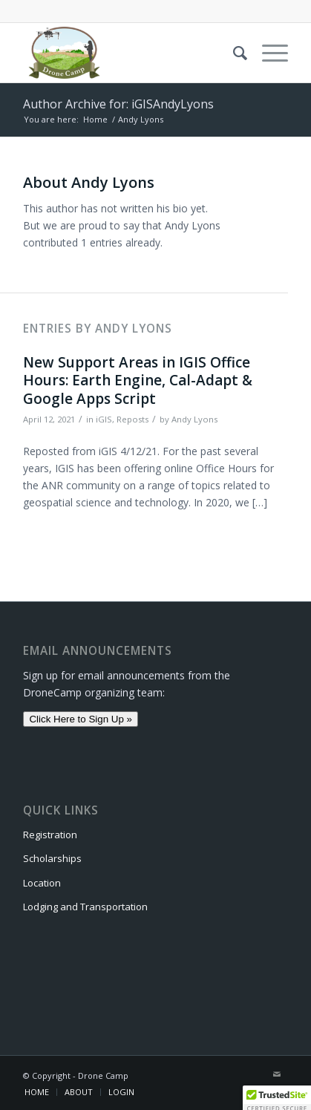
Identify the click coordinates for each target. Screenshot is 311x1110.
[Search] (232, 52)
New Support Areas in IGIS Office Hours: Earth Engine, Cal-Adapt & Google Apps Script (137, 380)
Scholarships (52, 858)
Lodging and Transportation (85, 906)
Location (42, 882)
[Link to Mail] (277, 1074)
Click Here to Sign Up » (80, 719)
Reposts (132, 419)
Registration (50, 834)
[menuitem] (232, 52)
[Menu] (267, 52)
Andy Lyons (194, 419)
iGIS (104, 419)
